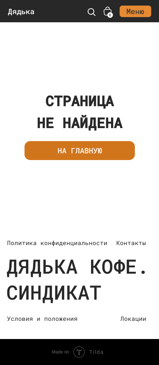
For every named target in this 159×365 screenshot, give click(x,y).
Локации (133, 318)
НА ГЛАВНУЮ (80, 150)
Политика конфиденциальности (57, 243)
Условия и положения (42, 318)
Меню (135, 11)
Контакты (131, 243)
